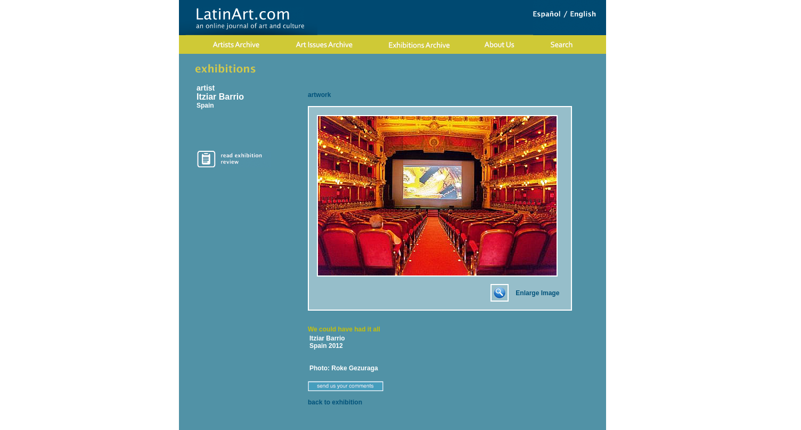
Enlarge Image (537, 293)
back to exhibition (335, 402)
